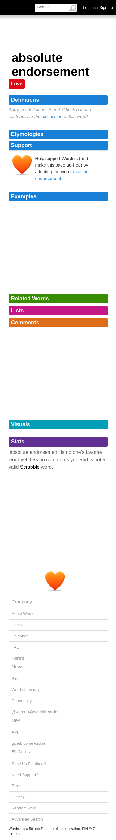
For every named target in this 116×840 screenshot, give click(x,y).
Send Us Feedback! (29, 763)
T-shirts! (19, 658)
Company (22, 601)
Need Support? (25, 774)
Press (17, 625)
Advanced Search (27, 819)
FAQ (16, 647)
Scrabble (30, 467)
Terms (17, 786)
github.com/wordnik (29, 743)
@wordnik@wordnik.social (35, 712)
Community (22, 700)
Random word (24, 808)
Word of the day (26, 689)
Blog (16, 678)
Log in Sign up (98, 7)
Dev (16, 720)
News (18, 666)
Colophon (20, 636)
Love (17, 83)
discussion (52, 116)
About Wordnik (25, 613)
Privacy (18, 797)
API (15, 732)
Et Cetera (22, 751)
